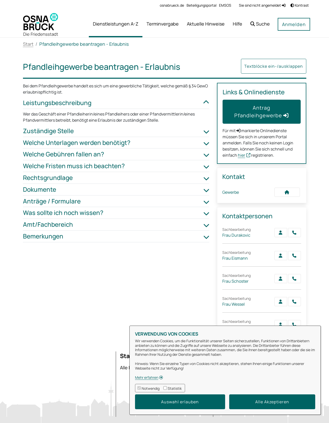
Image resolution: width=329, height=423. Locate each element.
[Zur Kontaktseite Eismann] (280, 255)
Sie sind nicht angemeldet (262, 5)
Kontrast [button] (299, 5)
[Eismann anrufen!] (294, 255)
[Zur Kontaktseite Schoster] (280, 278)
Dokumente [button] (116, 189)
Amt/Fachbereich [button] (116, 224)
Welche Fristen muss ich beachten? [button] (116, 166)
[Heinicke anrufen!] (294, 324)
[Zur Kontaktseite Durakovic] (280, 232)
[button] (260, 24)
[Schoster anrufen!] (294, 278)
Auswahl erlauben (180, 402)
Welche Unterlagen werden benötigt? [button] (116, 142)
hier (241, 155)
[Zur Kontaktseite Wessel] (280, 301)
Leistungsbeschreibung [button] (116, 103)
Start (28, 44)
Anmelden (294, 24)
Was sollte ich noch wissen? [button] (116, 212)
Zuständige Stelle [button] (116, 131)
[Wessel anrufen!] (294, 301)
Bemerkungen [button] (116, 236)
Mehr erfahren (146, 377)
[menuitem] (172, 5)
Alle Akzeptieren (272, 402)
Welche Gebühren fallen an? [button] (116, 154)
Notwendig (151, 388)
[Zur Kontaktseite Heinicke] (280, 324)
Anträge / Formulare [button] (116, 201)
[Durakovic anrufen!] (294, 232)
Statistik (175, 388)
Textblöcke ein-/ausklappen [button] (273, 66)
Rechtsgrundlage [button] (116, 177)
